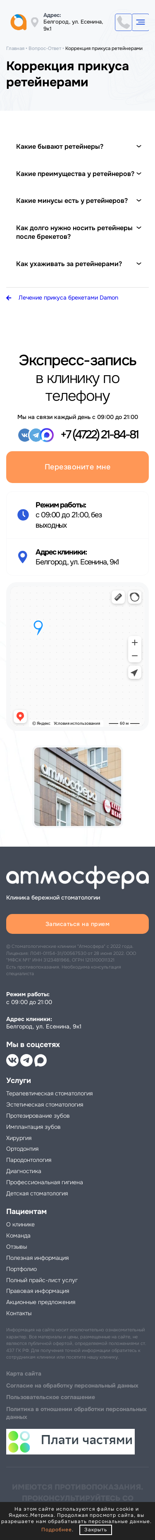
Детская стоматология (37, 1193)
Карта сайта (23, 1373)
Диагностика (23, 1171)
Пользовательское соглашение (50, 1397)
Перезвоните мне (78, 466)
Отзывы (16, 1246)
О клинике (20, 1224)
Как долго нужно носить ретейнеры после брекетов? (74, 232)
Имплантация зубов (33, 1127)
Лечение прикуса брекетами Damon (62, 297)
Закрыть (95, 1529)
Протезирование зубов (38, 1115)
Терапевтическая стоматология (49, 1093)
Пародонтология (28, 1160)
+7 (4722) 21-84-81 (123, 22)
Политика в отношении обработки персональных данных (76, 1413)
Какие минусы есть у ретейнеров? (72, 200)
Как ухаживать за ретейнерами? (69, 263)
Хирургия (18, 1138)
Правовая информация (37, 1291)
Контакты (18, 1313)
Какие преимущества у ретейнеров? (75, 173)
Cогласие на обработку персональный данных (72, 1385)
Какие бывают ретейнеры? (59, 146)
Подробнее (56, 1529)
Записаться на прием (77, 924)
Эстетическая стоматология (44, 1104)
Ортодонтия (22, 1148)
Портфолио (21, 1269)
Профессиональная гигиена (44, 1182)
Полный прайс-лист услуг (42, 1280)
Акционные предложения (40, 1302)
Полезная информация (37, 1258)
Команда (18, 1235)
